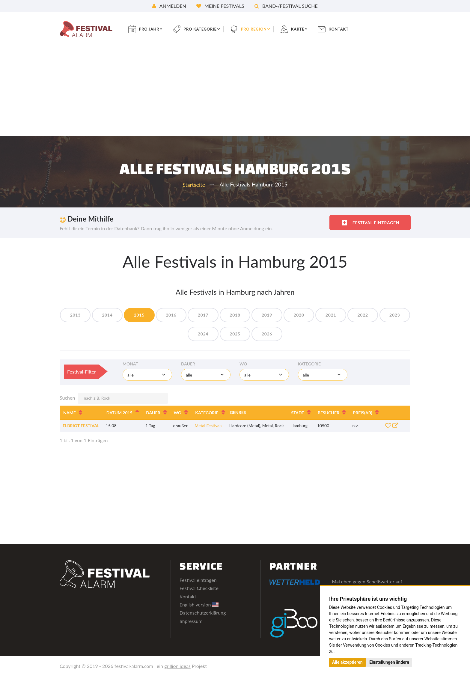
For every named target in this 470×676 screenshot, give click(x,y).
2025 (252, 333)
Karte (309, 28)
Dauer (188, 363)
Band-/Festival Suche (286, 6)
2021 (354, 314)
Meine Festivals (220, 6)
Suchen (114, 398)
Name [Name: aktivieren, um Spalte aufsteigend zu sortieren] (69, 412)
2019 (286, 314)
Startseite (194, 184)
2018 (252, 314)
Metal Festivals (208, 425)
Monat (130, 363)
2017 (218, 314)
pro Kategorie (207, 28)
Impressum (191, 621)
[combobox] (147, 375)
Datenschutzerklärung (203, 612)
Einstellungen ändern (389, 662)
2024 (218, 333)
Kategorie (309, 363)
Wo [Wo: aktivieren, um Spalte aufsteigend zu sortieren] (178, 412)
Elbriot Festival (81, 425)
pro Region (264, 28)
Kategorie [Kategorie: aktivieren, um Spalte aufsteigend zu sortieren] (206, 412)
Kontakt (352, 28)
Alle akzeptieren (347, 662)
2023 (184, 333)
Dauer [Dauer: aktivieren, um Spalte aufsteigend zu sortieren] (153, 412)
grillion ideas (177, 666)
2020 (320, 314)
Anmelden (169, 6)
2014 (116, 314)
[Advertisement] (235, 91)
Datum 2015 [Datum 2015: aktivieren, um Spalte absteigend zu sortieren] (119, 412)
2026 (286, 333)
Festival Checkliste (199, 588)
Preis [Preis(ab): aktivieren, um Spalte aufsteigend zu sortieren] (362, 412)
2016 (184, 314)
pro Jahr (154, 28)
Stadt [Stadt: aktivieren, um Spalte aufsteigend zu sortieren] (297, 412)
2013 (82, 314)
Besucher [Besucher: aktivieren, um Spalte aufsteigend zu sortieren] (328, 412)
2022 (388, 314)
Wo (243, 363)
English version (199, 604)
